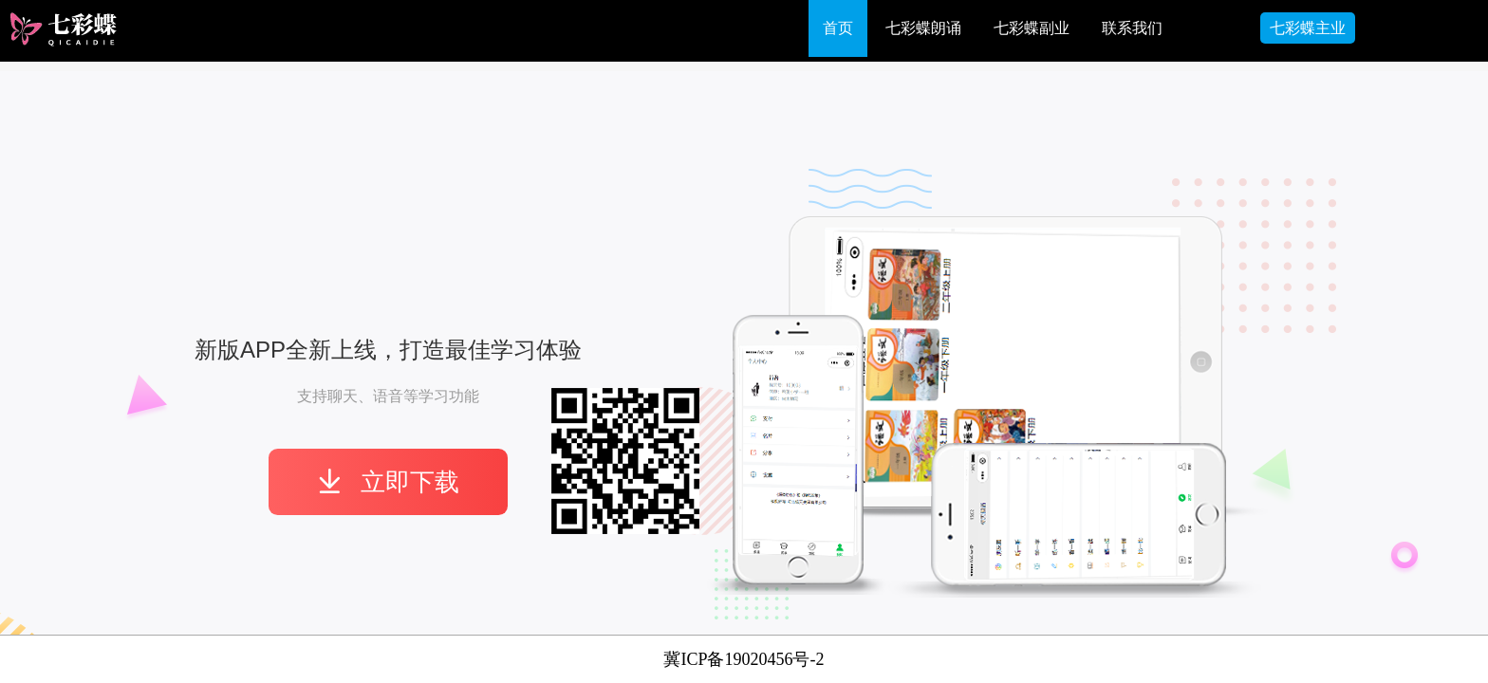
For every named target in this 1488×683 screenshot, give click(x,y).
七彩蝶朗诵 (923, 28)
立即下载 (388, 482)
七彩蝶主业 (1308, 28)
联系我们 (1132, 28)
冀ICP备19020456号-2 (743, 659)
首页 (838, 28)
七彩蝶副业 (1032, 28)
